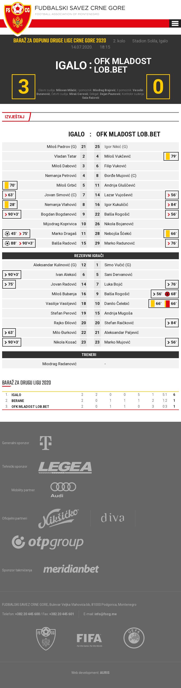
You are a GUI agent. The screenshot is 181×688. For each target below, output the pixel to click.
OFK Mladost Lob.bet (30, 407)
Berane (18, 401)
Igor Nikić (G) (116, 146)
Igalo (16, 395)
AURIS (105, 673)
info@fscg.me (106, 614)
